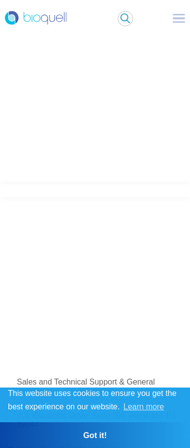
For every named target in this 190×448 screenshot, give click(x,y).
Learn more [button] (144, 406)
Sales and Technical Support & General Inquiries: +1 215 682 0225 (86, 386)
